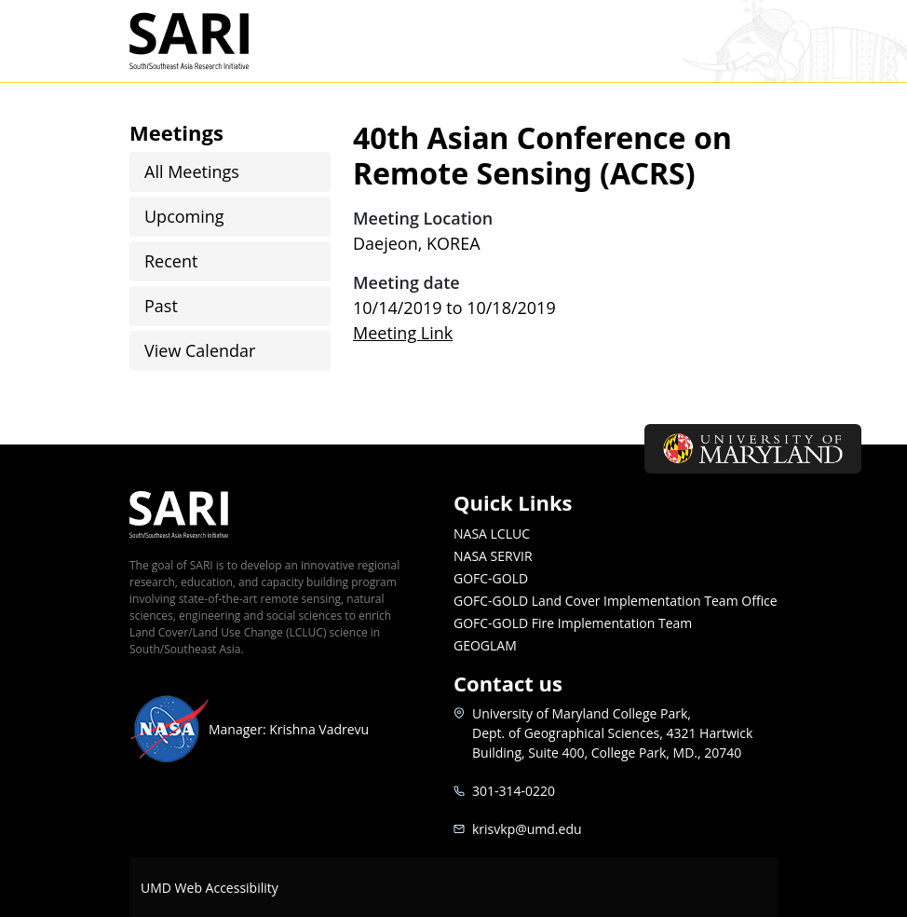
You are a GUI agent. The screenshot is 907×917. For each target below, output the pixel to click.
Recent (170, 261)
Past (161, 305)
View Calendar (199, 350)
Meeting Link (403, 333)
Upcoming (184, 216)
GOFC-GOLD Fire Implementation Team (573, 623)
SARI (210, 41)
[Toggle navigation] (754, 41)
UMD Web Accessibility (209, 887)
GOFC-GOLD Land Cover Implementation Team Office (616, 600)
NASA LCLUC (492, 533)
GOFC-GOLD (491, 578)
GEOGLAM (485, 645)
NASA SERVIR (493, 556)
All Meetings (191, 171)
